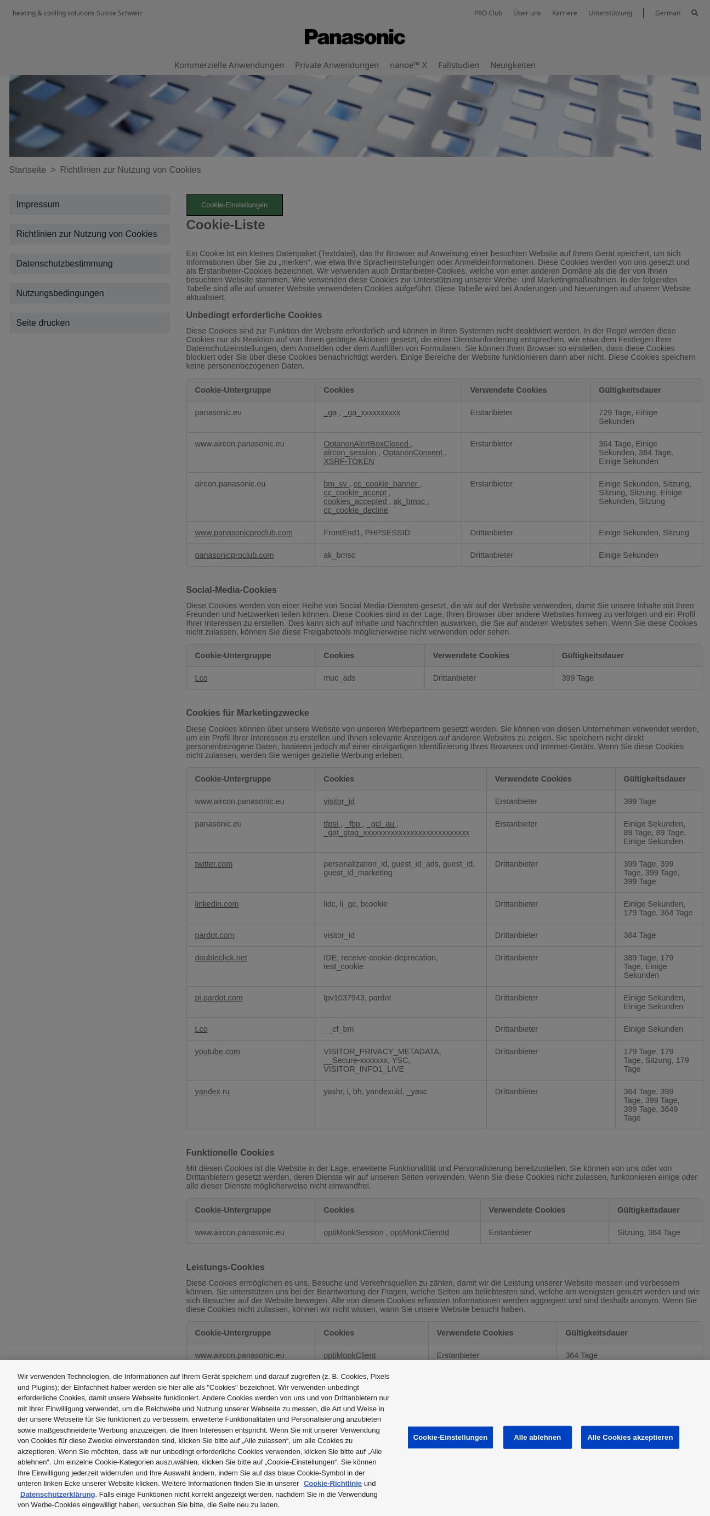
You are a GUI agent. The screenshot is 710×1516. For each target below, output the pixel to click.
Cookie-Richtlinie (333, 1483)
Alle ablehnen (537, 1437)
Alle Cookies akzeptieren (630, 1437)
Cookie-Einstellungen (450, 1437)
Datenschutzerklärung (57, 1494)
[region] (355, 1438)
